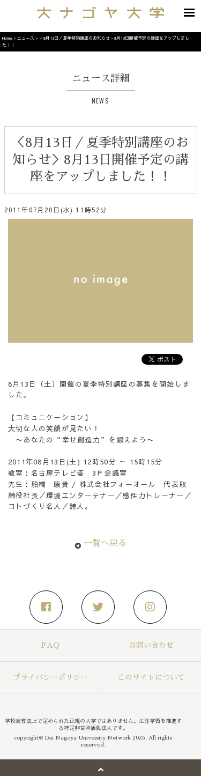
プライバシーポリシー (50, 677)
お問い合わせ (151, 645)
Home (7, 38)
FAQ (50, 645)
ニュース (25, 38)
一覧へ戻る (105, 543)
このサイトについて (151, 677)
